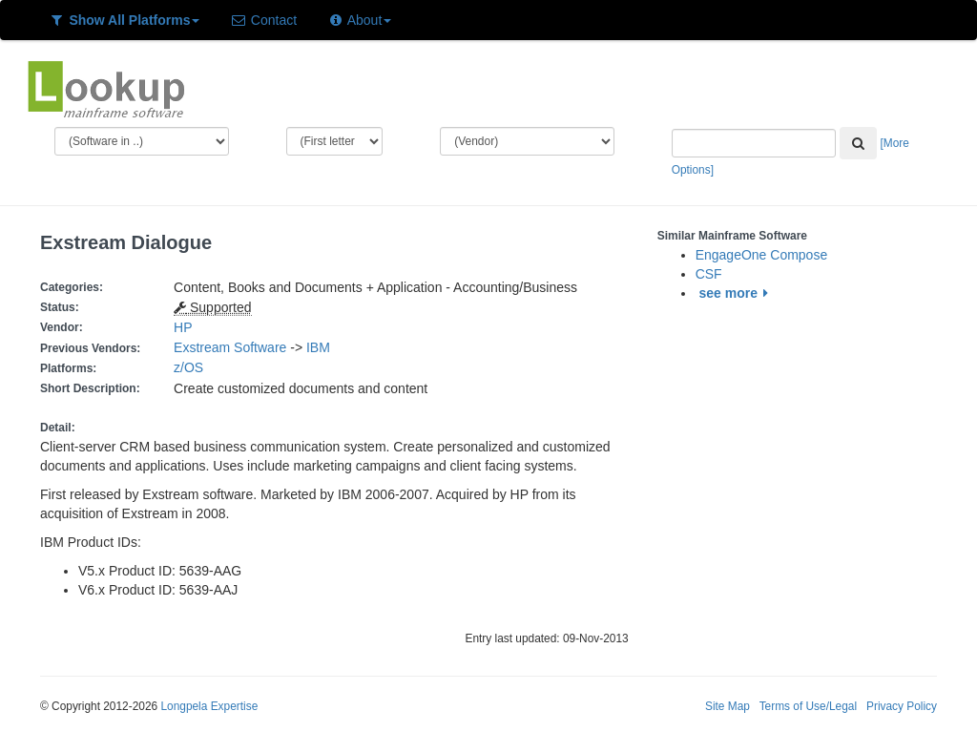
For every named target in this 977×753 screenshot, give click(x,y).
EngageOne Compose (762, 254)
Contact (263, 20)
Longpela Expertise (209, 706)
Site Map (727, 706)
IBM (318, 347)
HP (183, 327)
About (359, 20)
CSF (709, 274)
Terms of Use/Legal (808, 706)
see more (737, 293)
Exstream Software (230, 347)
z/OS (192, 367)
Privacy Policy (901, 706)
